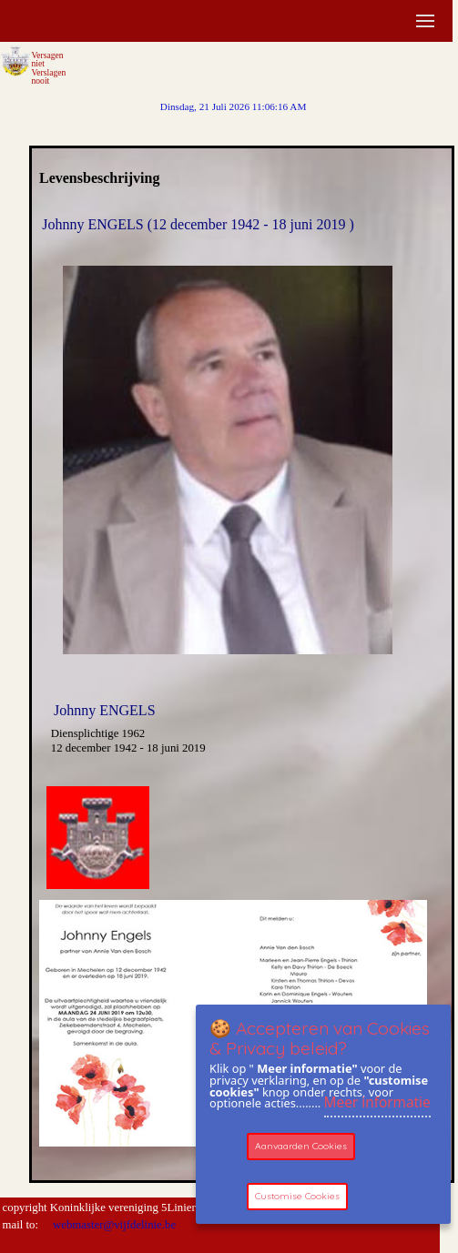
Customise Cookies (297, 1196)
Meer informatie (377, 1102)
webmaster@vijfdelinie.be (113, 1224)
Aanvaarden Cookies (301, 1146)
